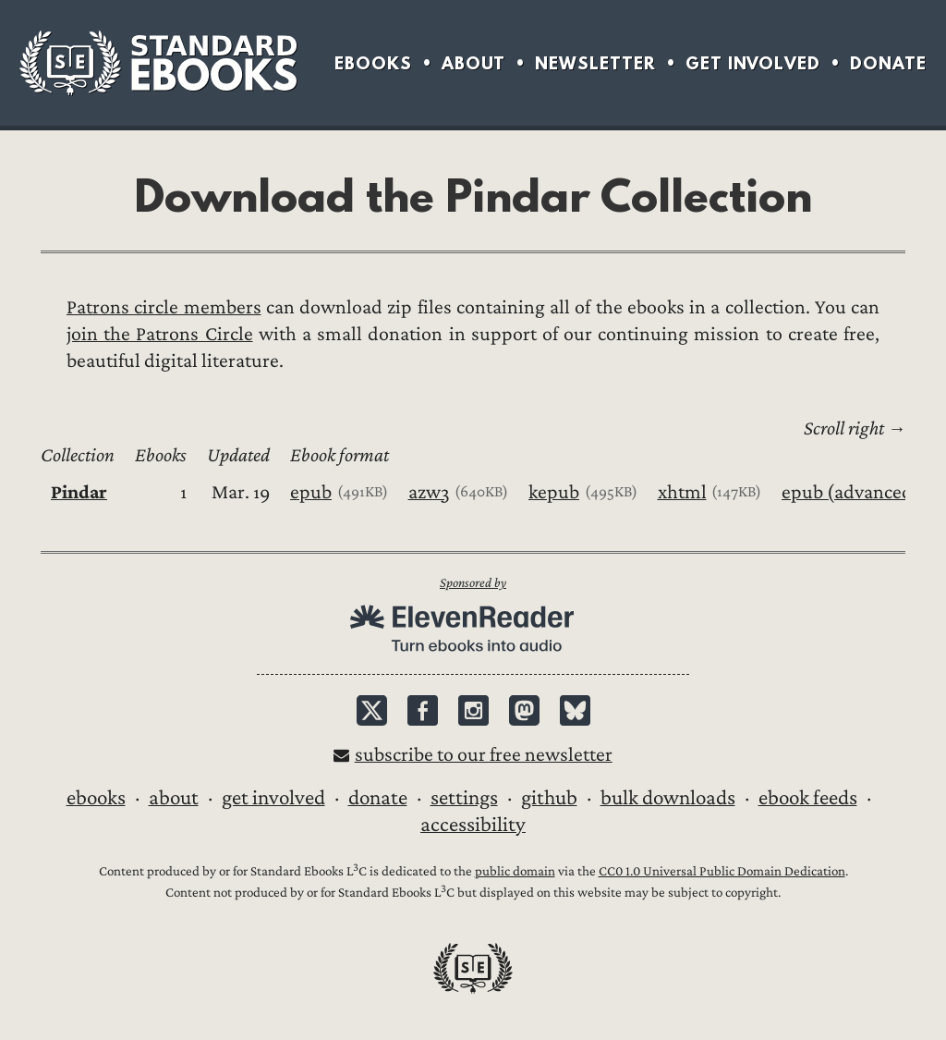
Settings (464, 798)
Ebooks (373, 63)
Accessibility (473, 824)
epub (311, 492)
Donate (888, 63)
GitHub (549, 798)
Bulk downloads (667, 798)
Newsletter (595, 63)
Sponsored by (473, 583)
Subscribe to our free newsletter (483, 755)
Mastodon (524, 710)
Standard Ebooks (158, 63)
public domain (515, 871)
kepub (553, 492)
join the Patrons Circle (160, 334)
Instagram (473, 710)
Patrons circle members (164, 307)
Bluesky (575, 710)
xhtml (682, 492)
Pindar (79, 492)
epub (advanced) (851, 492)
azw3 (429, 492)
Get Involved (752, 63)
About (473, 63)
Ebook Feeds (807, 798)
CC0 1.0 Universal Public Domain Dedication (722, 871)
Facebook (422, 710)
